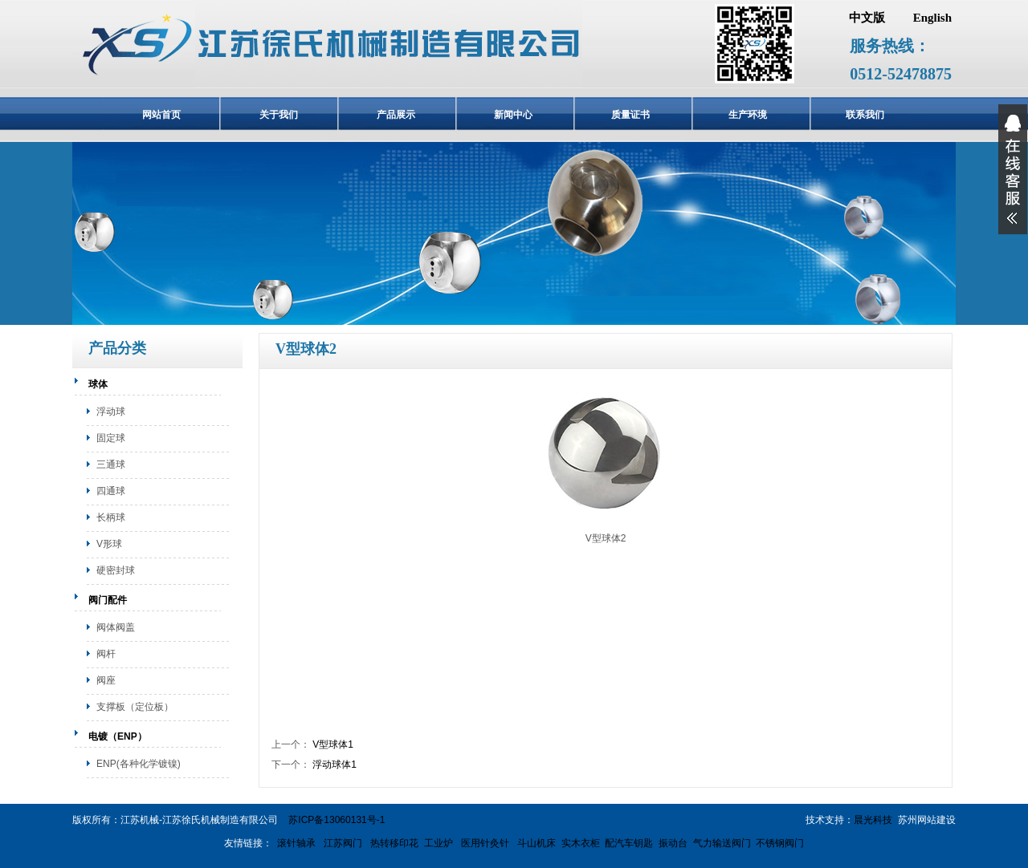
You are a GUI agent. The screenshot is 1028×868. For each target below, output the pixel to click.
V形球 (109, 544)
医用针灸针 (484, 843)
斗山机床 (535, 843)
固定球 (110, 438)
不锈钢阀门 (780, 843)
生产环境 (747, 114)
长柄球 (110, 517)
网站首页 (161, 114)
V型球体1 (332, 744)
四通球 (110, 491)
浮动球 (110, 411)
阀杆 (106, 653)
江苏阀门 (341, 843)
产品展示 (396, 114)
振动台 (673, 843)
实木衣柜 (580, 843)
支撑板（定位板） (134, 706)
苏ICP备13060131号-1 (336, 819)
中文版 (867, 17)
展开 (1012, 169)
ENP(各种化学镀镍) (138, 763)
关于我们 (278, 114)
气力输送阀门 (722, 843)
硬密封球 (115, 570)
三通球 (110, 464)
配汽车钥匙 (629, 843)
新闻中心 (513, 114)
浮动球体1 (334, 764)
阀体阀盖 (115, 627)
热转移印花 (395, 843)
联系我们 (865, 114)
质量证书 (630, 114)
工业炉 (438, 843)
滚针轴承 (296, 843)
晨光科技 (873, 819)
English (932, 17)
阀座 (106, 680)
